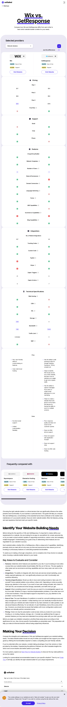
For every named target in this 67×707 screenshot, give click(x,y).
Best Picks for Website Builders (31, 652)
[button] (18, 64)
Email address (8, 682)
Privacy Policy (41, 703)
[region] (34, 484)
